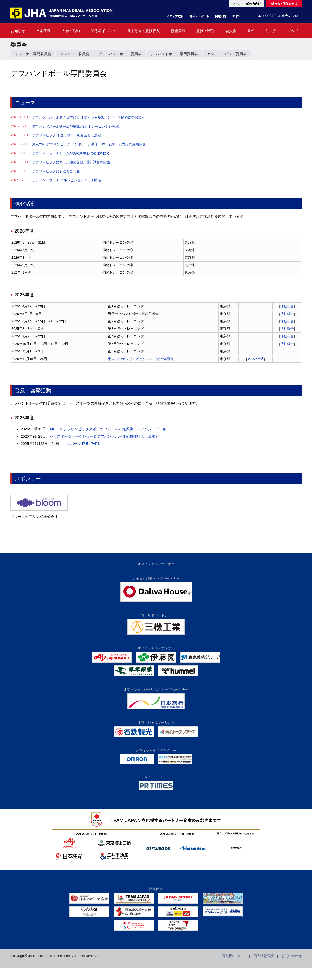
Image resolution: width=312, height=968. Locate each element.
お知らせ (18, 31)
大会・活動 (71, 31)
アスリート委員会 (74, 54)
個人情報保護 (264, 956)
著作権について (234, 956)
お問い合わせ (291, 956)
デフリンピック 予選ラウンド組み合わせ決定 (66, 135)
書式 (251, 31)
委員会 (230, 31)
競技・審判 (205, 31)
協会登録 (178, 31)
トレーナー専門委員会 (33, 54)
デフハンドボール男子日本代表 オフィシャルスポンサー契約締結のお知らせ (90, 117)
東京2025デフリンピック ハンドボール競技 (141, 359)
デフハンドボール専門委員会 (174, 54)
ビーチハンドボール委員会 (120, 54)
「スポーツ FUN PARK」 (83, 444)
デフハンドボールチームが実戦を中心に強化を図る (71, 153)
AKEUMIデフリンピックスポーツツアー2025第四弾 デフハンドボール (108, 429)
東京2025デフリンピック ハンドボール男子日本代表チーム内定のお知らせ (89, 144)
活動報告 (287, 306)
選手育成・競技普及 (143, 31)
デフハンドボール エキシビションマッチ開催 (66, 180)
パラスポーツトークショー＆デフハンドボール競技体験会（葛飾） (104, 436)
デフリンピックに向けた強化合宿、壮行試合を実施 (71, 162)
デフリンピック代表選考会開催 (56, 171)
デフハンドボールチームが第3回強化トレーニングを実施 (75, 126)
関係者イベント (103, 31)
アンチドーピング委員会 (227, 54)
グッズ (292, 31)
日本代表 (43, 31)
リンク (270, 31)
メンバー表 (255, 359)
